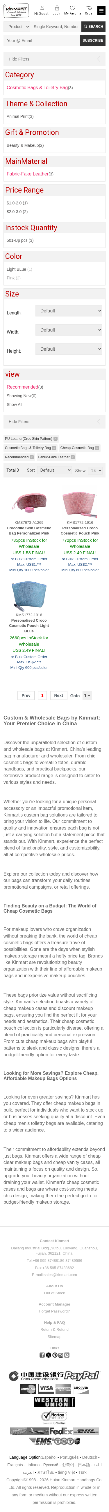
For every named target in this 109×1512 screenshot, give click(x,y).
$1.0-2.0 (17, 203)
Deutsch (89, 1457)
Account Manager (54, 1304)
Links (55, 1348)
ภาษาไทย (45, 1472)
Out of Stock (54, 1293)
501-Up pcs (20, 240)
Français (15, 1464)
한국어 (68, 1464)
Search (93, 26)
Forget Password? (54, 1311)
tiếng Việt (66, 1472)
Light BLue (19, 269)
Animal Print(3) (20, 116)
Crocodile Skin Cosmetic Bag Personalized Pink (29, 531)
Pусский (50, 1464)
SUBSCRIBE (93, 41)
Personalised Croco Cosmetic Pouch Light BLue (29, 625)
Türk (82, 1472)
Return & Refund (54, 1329)
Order (89, 13)
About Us (54, 1286)
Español (49, 1457)
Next (58, 695)
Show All (14, 404)
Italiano (33, 1464)
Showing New (22, 395)
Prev (26, 695)
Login (57, 13)
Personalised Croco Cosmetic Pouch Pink (80, 531)
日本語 (84, 1464)
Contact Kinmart (54, 1241)
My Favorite (72, 13)
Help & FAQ (54, 1322)
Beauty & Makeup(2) (25, 145)
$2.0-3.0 (17, 211)
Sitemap (55, 1337)
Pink (14, 278)
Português (69, 1457)
